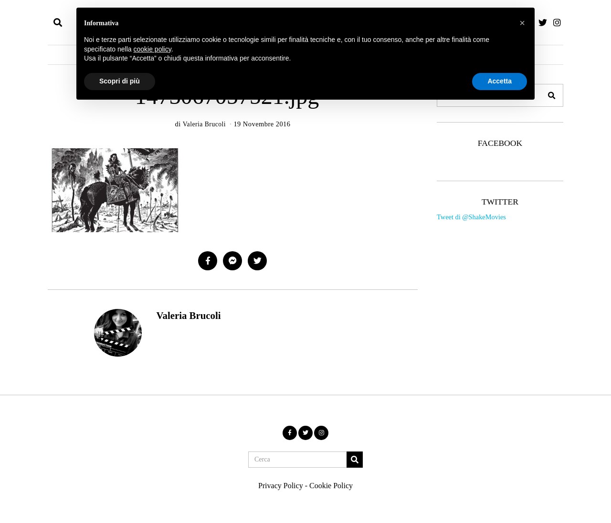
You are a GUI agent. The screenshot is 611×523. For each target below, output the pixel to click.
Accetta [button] (499, 81)
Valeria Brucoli (188, 315)
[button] (551, 95)
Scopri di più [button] (119, 81)
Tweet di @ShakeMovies (471, 217)
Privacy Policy (280, 486)
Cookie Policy (331, 486)
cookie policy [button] (152, 49)
